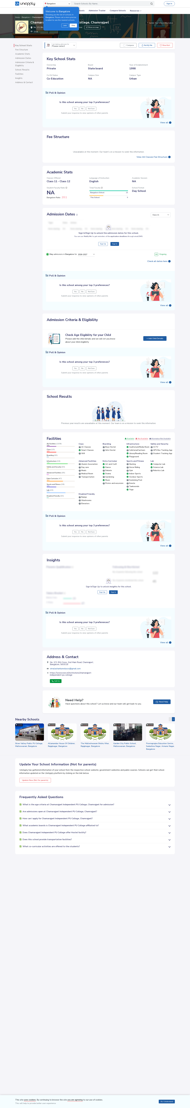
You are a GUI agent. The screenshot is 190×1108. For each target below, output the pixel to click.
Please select (60, 45)
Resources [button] (134, 10)
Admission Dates (23, 58)
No (82, 292)
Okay (73, 25)
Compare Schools (118, 10)
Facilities (19, 74)
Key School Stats (23, 45)
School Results (22, 69)
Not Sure (91, 292)
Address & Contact (24, 82)
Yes (75, 292)
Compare (130, 45)
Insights (18, 78)
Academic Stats (22, 53)
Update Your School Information (160, 23)
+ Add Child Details (155, 338)
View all (164, 122)
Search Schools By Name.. (86, 3)
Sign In (169, 3)
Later (65, 25)
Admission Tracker (97, 10)
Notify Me (146, 45)
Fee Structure (21, 49)
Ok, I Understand (166, 1101)
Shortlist (165, 45)
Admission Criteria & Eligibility (24, 64)
